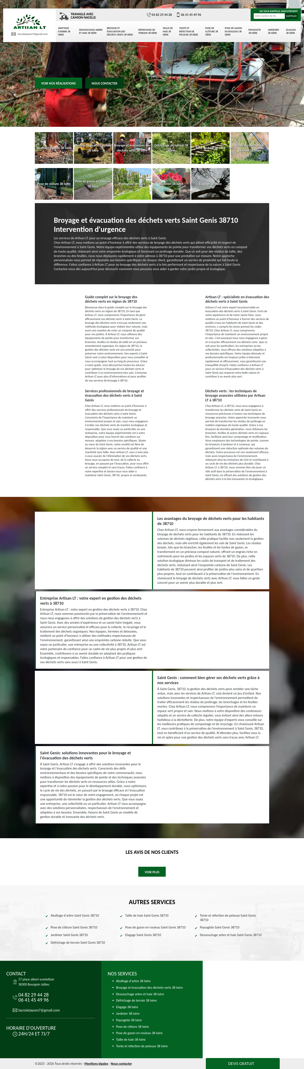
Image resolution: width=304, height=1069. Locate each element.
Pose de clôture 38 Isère (211, 31)
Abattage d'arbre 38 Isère (64, 31)
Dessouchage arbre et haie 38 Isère (90, 31)
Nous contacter (104, 83)
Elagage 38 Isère (291, 31)
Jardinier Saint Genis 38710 (69, 935)
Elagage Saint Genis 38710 (143, 935)
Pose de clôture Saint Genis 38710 (74, 927)
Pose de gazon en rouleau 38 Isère (233, 31)
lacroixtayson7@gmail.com (29, 34)
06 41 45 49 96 (188, 15)
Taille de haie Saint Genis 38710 (146, 915)
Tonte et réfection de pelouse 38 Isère (188, 31)
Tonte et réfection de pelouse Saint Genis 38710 (228, 917)
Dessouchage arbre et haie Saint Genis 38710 (231, 935)
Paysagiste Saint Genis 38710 (219, 927)
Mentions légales (96, 1064)
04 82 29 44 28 (159, 15)
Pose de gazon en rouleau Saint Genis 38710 (155, 927)
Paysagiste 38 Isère (254, 31)
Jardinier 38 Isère (273, 31)
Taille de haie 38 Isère (168, 31)
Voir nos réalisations (58, 83)
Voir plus (152, 872)
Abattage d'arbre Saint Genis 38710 (75, 915)
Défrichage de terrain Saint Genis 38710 (78, 943)
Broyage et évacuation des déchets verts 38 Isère (120, 31)
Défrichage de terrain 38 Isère (147, 31)
